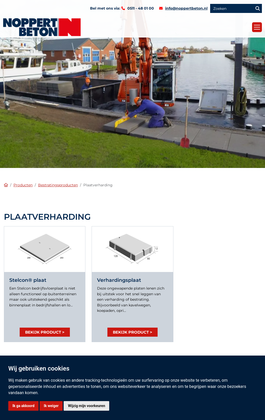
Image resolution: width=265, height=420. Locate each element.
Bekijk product (43, 332)
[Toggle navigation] (257, 27)
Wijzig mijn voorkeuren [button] (86, 406)
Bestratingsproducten (58, 185)
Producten (23, 185)
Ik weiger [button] (51, 406)
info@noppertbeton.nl (186, 8)
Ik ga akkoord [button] (23, 406)
